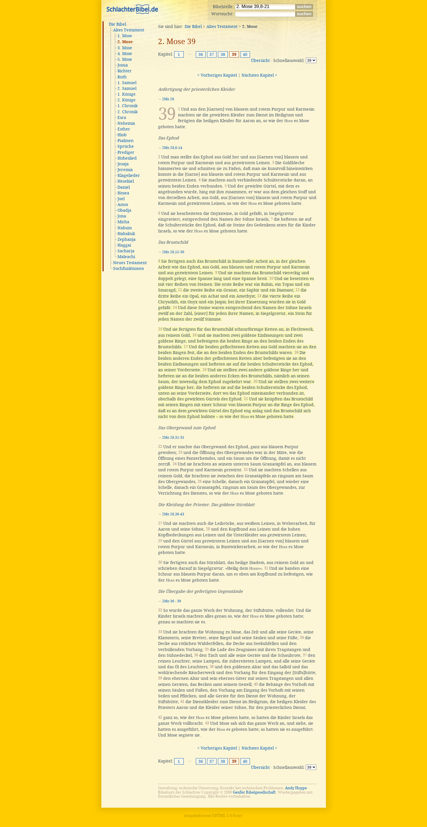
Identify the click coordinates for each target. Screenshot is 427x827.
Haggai (124, 245)
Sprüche (125, 146)
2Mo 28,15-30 (173, 252)
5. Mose (124, 59)
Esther (123, 129)
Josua (122, 65)
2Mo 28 (168, 99)
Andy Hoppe (296, 788)
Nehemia (126, 123)
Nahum (124, 228)
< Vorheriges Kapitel (217, 75)
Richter (124, 71)
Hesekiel (125, 181)
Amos (122, 204)
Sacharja (125, 251)
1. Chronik (127, 105)
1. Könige (126, 94)
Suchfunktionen (128, 268)
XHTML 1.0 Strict (227, 815)
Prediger (125, 152)
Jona (121, 216)
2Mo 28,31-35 (173, 438)
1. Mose (124, 35)
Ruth (122, 77)
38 (223, 54)
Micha (123, 221)
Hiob (122, 135)
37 (211, 54)
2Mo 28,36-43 (173, 514)
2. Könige (126, 100)
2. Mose (125, 42)
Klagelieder (128, 175)
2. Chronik (127, 111)
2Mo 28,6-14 (172, 148)
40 (245, 54)
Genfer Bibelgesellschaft (254, 792)
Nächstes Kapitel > (259, 75)
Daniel (123, 187)
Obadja (124, 210)
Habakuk (126, 233)
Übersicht (260, 60)
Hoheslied (127, 158)
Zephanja (126, 239)
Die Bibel (117, 24)
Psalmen (125, 140)
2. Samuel (126, 88)
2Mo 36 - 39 (171, 601)
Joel (121, 198)
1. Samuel (126, 82)
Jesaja (123, 164)
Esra (121, 117)
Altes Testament (128, 30)
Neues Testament (130, 262)
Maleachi (126, 256)
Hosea (123, 193)
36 (200, 54)
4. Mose (124, 53)
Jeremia (125, 169)
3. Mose (124, 48)
